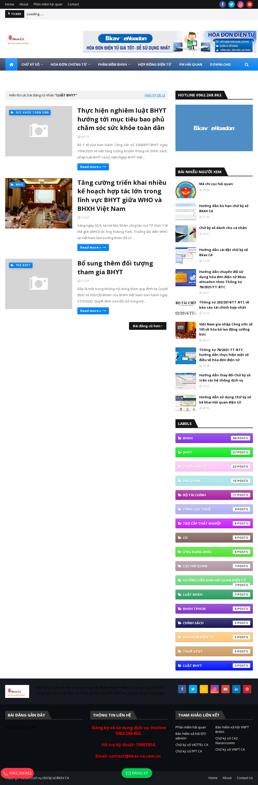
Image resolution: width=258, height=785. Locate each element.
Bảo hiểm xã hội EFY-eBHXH (191, 736)
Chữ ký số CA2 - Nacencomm (227, 740)
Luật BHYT (216, 665)
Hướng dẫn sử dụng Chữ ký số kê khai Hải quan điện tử (225, 400)
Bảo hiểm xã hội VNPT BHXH (232, 729)
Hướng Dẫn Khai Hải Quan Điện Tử (216, 581)
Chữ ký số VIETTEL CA (191, 744)
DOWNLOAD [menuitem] (220, 64)
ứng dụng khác (216, 552)
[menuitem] (11, 64)
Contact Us (245, 778)
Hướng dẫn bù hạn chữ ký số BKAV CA (223, 208)
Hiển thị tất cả (155, 95)
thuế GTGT (216, 651)
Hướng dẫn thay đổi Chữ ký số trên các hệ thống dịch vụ (225, 378)
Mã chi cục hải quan (216, 183)
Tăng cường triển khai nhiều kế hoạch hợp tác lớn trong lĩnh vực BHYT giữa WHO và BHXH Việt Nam (121, 195)
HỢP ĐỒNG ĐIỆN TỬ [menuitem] (155, 64)
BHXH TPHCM (216, 608)
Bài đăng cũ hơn (146, 326)
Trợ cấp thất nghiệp (216, 523)
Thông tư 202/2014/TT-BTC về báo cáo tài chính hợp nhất (224, 305)
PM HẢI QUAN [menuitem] (190, 64)
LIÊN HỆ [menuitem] (15, 76)
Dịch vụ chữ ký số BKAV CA (50, 778)
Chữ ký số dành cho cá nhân (223, 227)
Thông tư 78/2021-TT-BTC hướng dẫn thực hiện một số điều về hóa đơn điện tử (224, 354)
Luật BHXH (216, 594)
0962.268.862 (17, 773)
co (216, 537)
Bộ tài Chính (216, 495)
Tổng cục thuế (216, 509)
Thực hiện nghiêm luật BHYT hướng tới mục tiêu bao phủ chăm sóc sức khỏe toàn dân (121, 119)
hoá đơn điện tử (216, 637)
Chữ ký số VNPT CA (230, 749)
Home (9, 4)
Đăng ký (137, 773)
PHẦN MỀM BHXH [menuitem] (112, 64)
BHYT (216, 452)
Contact (73, 4)
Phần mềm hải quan (48, 4)
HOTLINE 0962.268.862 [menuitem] (47, 76)
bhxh (216, 438)
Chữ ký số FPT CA (188, 751)
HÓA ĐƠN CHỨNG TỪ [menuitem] (69, 64)
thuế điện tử (216, 466)
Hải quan (216, 480)
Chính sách (216, 623)
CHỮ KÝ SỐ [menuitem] (30, 64)
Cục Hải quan (216, 566)
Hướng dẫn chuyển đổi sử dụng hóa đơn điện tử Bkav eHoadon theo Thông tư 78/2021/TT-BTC (222, 279)
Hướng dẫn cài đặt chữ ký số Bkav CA (223, 252)
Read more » (90, 166)
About (23, 4)
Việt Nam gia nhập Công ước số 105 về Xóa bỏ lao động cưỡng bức (226, 329)
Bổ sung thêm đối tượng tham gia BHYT (115, 267)
